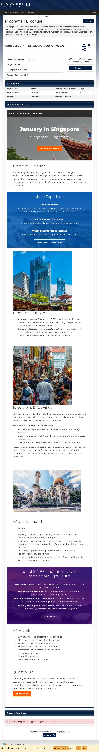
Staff (22, 12)
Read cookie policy (60, 748)
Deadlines (31, 12)
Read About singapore (49, 242)
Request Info (80, 68)
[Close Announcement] (92, 26)
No (84, 748)
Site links (49, 17)
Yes (78, 748)
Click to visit (22, 70)
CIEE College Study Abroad (25, 113)
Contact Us (22, 694)
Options (88, 21)
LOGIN (93, 12)
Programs (14, 12)
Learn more (49, 616)
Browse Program (49, 148)
